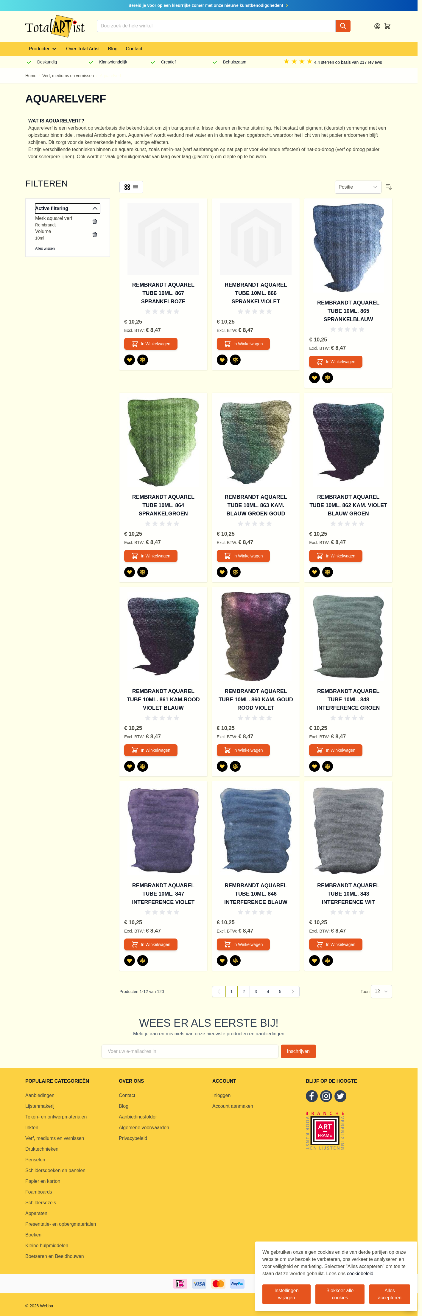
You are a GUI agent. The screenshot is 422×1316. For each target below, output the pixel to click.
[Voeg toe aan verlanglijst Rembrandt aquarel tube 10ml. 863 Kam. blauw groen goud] (222, 572)
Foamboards (38, 1191)
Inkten (31, 1127)
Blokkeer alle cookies (340, 1294)
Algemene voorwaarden (144, 1127)
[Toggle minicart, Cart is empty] (387, 26)
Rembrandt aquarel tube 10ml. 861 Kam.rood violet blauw (163, 699)
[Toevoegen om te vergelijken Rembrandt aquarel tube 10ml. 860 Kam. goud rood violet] (235, 766)
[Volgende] (293, 991)
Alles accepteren (389, 1294)
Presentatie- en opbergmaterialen (60, 1224)
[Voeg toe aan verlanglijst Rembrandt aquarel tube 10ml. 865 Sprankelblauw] (314, 377)
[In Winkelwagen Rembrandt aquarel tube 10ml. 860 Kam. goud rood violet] (243, 750)
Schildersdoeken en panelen (55, 1170)
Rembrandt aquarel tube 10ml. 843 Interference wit (348, 893)
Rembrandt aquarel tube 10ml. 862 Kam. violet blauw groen (348, 505)
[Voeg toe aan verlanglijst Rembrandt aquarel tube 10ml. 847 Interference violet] (129, 960)
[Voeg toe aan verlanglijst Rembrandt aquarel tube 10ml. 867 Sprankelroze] (129, 360)
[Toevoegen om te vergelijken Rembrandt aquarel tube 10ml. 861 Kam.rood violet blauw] (142, 766)
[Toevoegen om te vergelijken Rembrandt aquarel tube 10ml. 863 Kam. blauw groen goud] (235, 572)
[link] (219, 991)
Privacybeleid (133, 1138)
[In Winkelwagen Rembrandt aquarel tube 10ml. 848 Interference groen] (335, 750)
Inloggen (221, 1095)
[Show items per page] (381, 991)
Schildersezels (40, 1202)
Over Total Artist (83, 48)
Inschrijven (298, 1051)
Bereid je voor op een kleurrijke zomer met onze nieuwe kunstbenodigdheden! (208, 5)
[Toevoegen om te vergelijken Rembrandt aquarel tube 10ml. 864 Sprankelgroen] (142, 572)
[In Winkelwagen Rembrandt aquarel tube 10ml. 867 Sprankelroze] (150, 344)
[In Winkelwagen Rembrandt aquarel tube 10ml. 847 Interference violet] (150, 944)
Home (30, 75)
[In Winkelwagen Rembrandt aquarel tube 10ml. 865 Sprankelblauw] (335, 362)
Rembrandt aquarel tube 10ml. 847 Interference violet (163, 893)
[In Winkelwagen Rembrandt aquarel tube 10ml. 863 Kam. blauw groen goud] (243, 556)
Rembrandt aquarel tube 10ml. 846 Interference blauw (255, 893)
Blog (113, 48)
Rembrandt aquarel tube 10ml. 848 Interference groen (348, 699)
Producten (43, 48)
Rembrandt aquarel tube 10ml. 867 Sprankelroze (163, 293)
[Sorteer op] (358, 187)
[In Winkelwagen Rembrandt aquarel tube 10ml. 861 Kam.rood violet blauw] (150, 750)
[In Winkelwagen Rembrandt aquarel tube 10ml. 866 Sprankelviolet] (243, 344)
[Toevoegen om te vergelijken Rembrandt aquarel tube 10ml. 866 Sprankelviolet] (235, 360)
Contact (134, 48)
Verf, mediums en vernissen (68, 75)
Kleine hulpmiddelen (46, 1245)
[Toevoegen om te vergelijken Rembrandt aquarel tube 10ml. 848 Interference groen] (327, 766)
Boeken (33, 1234)
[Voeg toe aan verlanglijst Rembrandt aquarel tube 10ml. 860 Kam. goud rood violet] (222, 766)
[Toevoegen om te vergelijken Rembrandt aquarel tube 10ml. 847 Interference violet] (142, 960)
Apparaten (36, 1213)
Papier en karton (42, 1181)
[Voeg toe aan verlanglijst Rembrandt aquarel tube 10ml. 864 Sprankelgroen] (129, 572)
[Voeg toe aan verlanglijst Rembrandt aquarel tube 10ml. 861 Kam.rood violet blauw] (129, 766)
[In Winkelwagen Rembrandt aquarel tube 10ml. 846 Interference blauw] (243, 944)
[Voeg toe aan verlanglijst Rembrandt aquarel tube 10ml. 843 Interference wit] (314, 960)
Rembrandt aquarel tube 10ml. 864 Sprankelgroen (163, 505)
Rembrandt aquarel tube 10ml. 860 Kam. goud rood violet (256, 699)
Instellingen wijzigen (287, 1294)
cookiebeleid (360, 1273)
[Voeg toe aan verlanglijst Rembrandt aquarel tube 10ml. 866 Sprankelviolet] (222, 360)
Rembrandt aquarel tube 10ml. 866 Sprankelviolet (256, 293)
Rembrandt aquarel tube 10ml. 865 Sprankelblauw (348, 311)
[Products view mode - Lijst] (135, 187)
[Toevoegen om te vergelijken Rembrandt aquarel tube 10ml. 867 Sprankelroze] (142, 360)
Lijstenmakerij (39, 1106)
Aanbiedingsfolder (138, 1116)
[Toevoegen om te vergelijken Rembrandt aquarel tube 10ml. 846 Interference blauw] (235, 960)
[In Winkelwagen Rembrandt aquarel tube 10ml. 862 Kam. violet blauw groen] (335, 556)
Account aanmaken (232, 1106)
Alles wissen (45, 248)
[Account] (377, 26)
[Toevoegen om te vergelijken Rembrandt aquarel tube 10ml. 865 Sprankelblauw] (327, 377)
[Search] (343, 26)
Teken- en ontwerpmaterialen (56, 1116)
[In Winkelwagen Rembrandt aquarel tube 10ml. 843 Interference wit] (335, 944)
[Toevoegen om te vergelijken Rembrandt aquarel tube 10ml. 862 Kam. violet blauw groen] (327, 572)
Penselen (35, 1159)
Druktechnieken (41, 1149)
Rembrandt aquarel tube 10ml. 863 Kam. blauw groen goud (256, 505)
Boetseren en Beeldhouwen (54, 1256)
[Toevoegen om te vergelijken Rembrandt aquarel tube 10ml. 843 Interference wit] (327, 960)
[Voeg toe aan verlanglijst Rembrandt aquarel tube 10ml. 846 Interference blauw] (222, 960)
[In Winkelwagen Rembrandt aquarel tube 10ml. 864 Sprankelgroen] (150, 556)
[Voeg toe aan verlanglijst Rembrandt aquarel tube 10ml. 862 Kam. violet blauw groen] (314, 572)
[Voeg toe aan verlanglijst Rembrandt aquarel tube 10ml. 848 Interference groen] (314, 766)
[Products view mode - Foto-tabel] (127, 187)
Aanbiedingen (39, 1095)
